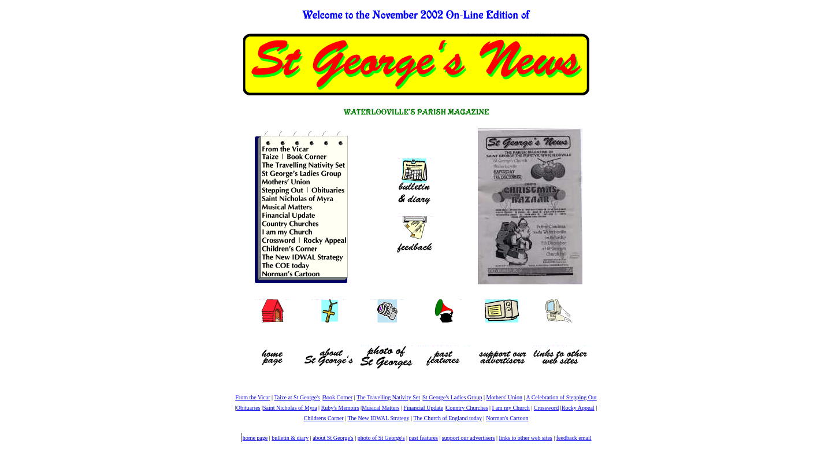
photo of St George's (381, 438)
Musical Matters (380, 408)
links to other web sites (525, 438)
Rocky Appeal (578, 408)
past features (423, 438)
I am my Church (511, 408)
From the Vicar (252, 397)
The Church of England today (447, 418)
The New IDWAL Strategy (378, 418)
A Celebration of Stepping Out (561, 397)
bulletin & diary (290, 438)
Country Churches (467, 408)
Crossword (546, 408)
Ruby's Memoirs (340, 408)
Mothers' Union (504, 397)
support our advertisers (468, 438)
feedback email (574, 438)
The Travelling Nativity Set (388, 397)
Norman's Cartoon (507, 418)
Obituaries (248, 408)
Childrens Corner (324, 418)
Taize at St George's (297, 397)
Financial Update (423, 408)
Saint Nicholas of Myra (290, 408)
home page (255, 438)
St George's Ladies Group (452, 397)
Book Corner (337, 397)
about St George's (333, 438)
